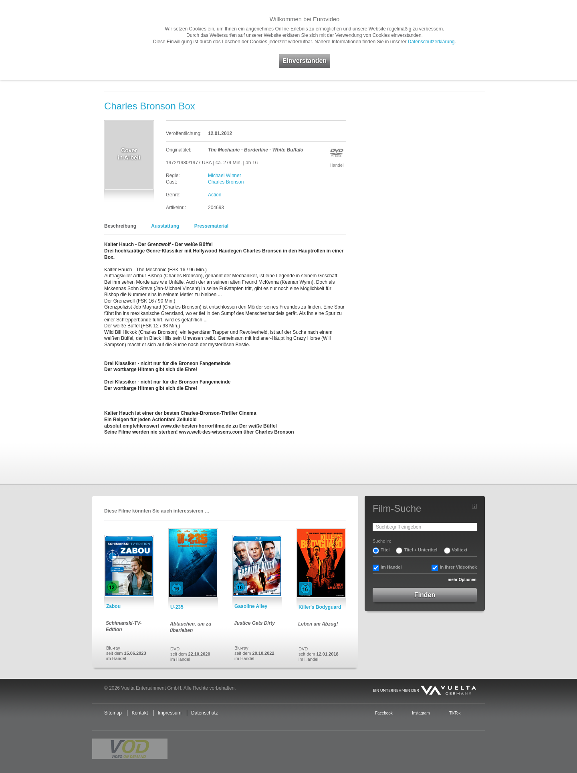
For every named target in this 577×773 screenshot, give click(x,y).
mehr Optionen (462, 579)
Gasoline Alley (250, 606)
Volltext (460, 549)
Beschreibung (120, 226)
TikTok (454, 713)
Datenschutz (204, 713)
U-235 (177, 607)
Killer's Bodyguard (320, 607)
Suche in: (382, 541)
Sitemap (113, 713)
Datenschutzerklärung (431, 41)
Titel (385, 549)
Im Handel (391, 567)
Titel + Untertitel (420, 549)
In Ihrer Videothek (458, 567)
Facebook (384, 713)
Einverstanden (304, 60)
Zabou (113, 606)
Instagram (421, 713)
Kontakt (139, 713)
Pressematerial (211, 226)
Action (214, 195)
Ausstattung (165, 226)
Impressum (169, 713)
